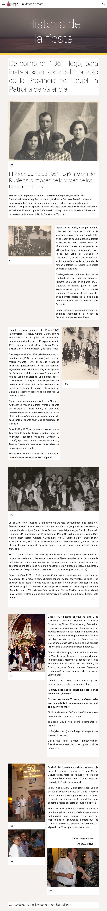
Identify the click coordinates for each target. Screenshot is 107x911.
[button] (3, 4)
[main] (53, 31)
